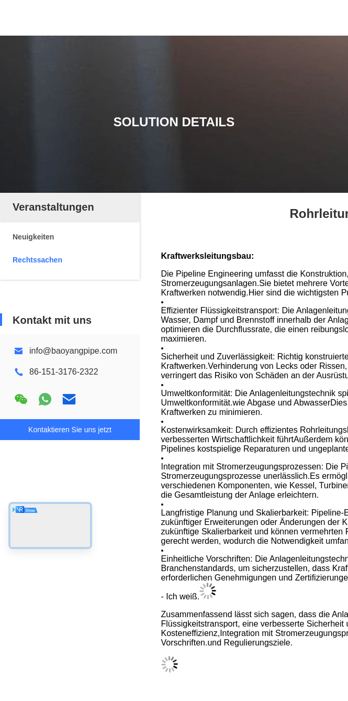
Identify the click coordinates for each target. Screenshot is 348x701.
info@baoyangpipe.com (73, 350)
